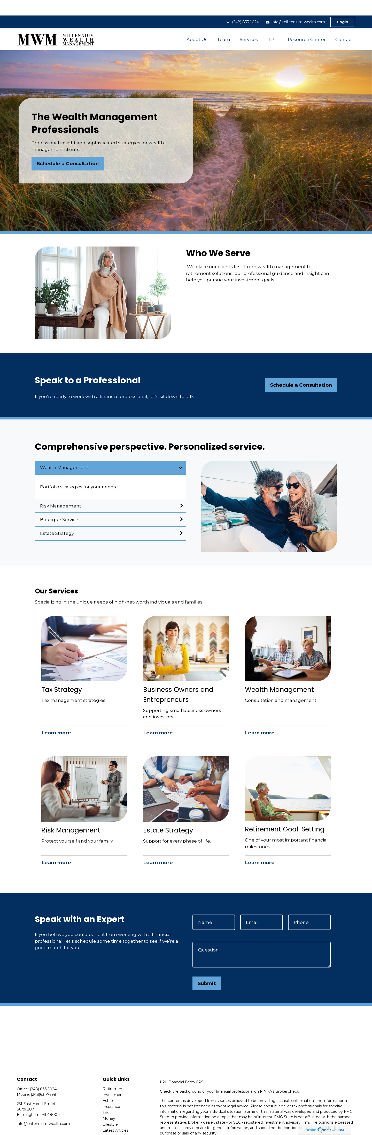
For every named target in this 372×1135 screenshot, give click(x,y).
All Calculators (115, 1126)
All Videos (111, 1120)
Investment (113, 1079)
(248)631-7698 (43, 1079)
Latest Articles (115, 1115)
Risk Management (60, 490)
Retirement (113, 1073)
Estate (108, 1085)
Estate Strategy (57, 517)
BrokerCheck (287, 1076)
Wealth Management (64, 452)
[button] (197, 24)
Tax (106, 1097)
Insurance (111, 1091)
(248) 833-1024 (242, 6)
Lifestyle (110, 1109)
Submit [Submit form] (207, 968)
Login (342, 6)
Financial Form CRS (186, 1066)
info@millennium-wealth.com (295, 6)
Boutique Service (59, 504)
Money (109, 1103)
